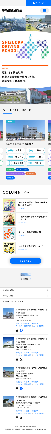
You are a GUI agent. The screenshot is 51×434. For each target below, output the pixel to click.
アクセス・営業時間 (23, 326)
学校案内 (35, 324)
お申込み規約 (25, 296)
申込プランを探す (22, 324)
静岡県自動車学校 (32, 310)
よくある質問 (38, 326)
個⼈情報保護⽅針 (25, 290)
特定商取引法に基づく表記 (25, 301)
